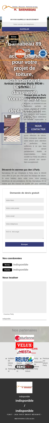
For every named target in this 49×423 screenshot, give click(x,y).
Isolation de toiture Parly (10, 361)
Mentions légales (24, 419)
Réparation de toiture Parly (36, 365)
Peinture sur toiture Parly (45, 361)
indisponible (22, 36)
